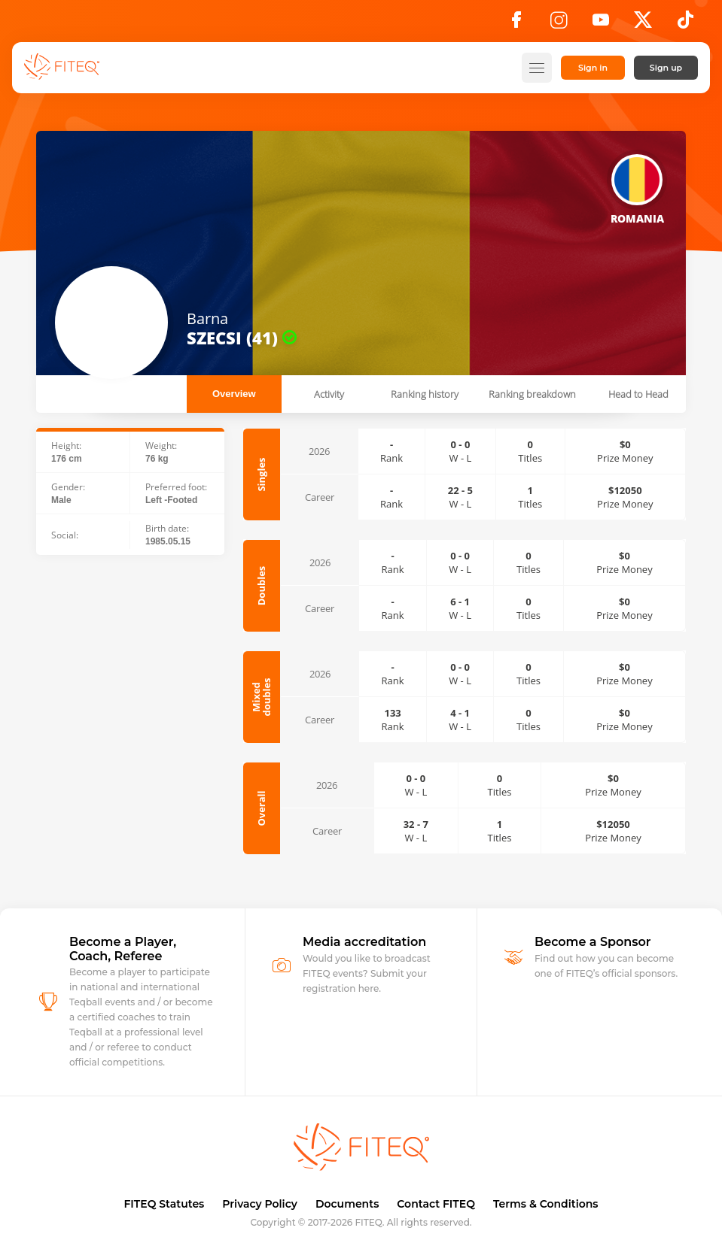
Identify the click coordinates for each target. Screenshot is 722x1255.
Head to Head (638, 394)
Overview (234, 393)
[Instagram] (559, 24)
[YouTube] (601, 24)
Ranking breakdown (532, 394)
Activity (329, 394)
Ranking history (424, 394)
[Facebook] (516, 24)
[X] (643, 24)
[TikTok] (685, 24)
